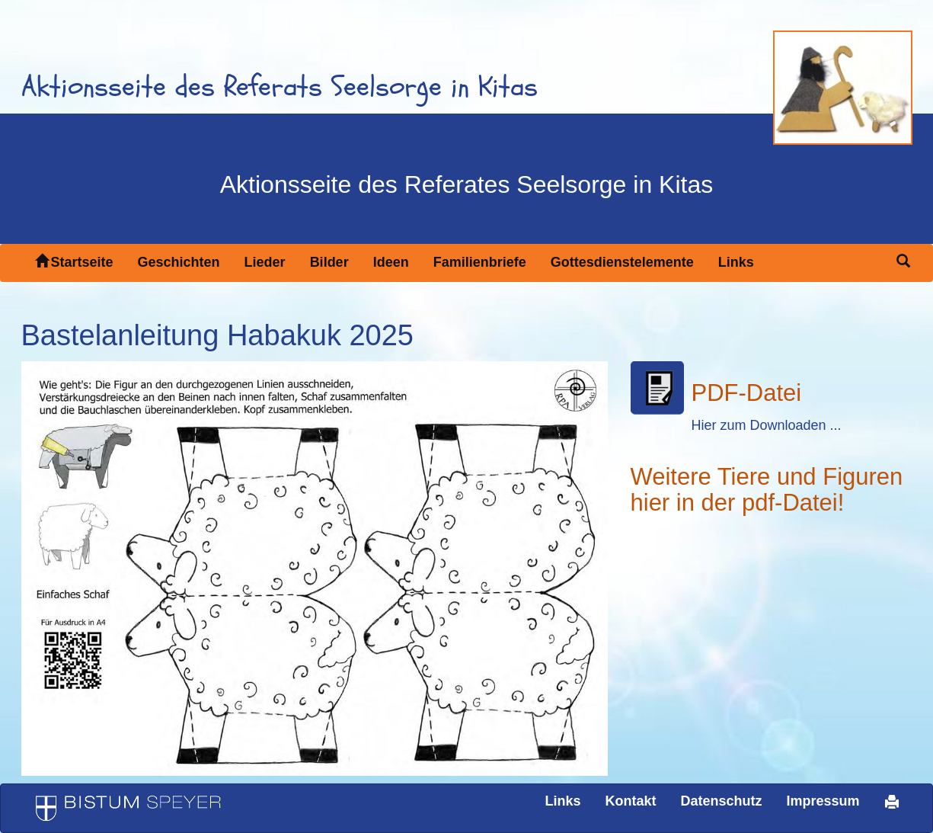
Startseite (74, 262)
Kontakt (630, 801)
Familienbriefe (479, 262)
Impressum (822, 801)
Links (736, 262)
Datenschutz (721, 801)
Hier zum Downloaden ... (767, 425)
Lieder (265, 262)
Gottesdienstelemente (622, 262)
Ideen (391, 262)
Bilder (329, 262)
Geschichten (179, 262)
